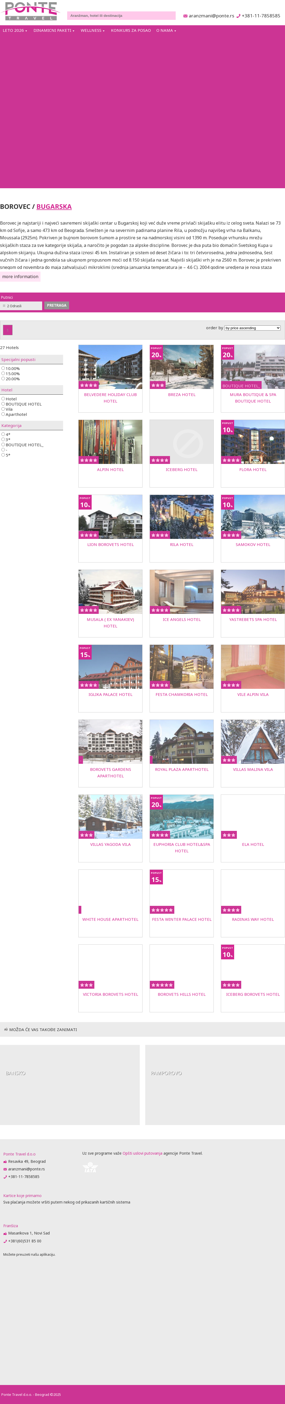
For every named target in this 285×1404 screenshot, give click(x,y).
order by (243, 327)
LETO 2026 (13, 30)
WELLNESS (91, 30)
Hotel (9, 398)
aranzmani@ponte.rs (210, 15)
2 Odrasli (14, 306)
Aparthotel (14, 414)
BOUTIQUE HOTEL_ (22, 444)
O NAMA (164, 30)
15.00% (10, 373)
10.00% (10, 368)
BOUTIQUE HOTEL (21, 403)
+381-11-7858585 (261, 15)
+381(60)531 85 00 (24, 1240)
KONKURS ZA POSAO (131, 30)
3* (5, 439)
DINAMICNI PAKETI (52, 30)
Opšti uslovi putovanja (142, 1153)
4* (5, 434)
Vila (7, 409)
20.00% (10, 378)
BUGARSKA (54, 206)
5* (5, 454)
